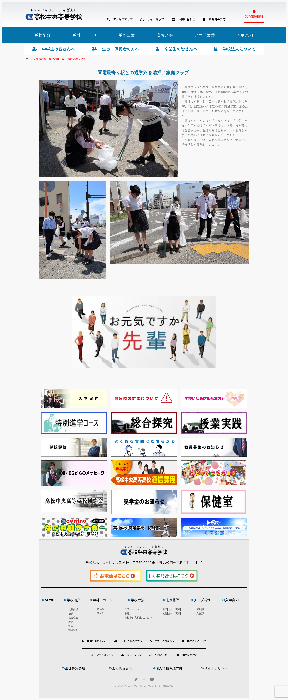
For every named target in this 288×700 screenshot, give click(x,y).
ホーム (30, 59)
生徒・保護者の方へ (115, 49)
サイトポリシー (214, 668)
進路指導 (165, 34)
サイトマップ (152, 19)
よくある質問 (120, 668)
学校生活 (127, 34)
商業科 (100, 613)
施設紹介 (73, 630)
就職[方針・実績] (171, 613)
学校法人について (235, 49)
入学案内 (245, 34)
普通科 (102, 609)
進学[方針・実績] (171, 609)
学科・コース (84, 34)
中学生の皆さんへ (53, 49)
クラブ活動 (205, 34)
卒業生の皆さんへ (176, 49)
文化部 (200, 613)
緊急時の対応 (214, 19)
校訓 (70, 613)
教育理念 (73, 617)
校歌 (70, 621)
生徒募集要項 (73, 668)
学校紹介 (43, 34)
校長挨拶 (73, 609)
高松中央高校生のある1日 (139, 617)
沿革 (70, 625)
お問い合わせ (183, 19)
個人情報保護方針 (167, 668)
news (48, 600)
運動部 (200, 609)
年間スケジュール (134, 609)
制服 (127, 613)
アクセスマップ (120, 19)
